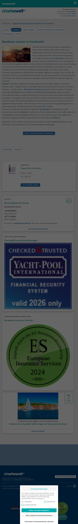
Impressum (50, 521)
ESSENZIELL (27, 502)
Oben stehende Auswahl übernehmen (39, 515)
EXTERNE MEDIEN (29, 505)
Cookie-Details (29, 521)
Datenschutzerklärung (40, 521)
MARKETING (49, 502)
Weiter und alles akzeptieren (39, 510)
